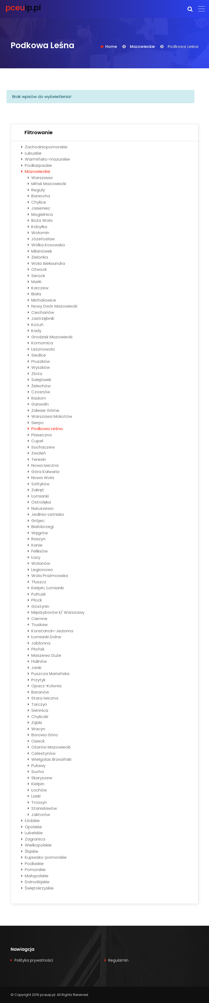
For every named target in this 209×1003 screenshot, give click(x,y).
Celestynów (42, 753)
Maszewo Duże (44, 655)
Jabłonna (39, 643)
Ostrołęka (39, 502)
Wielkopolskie (36, 845)
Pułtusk (37, 594)
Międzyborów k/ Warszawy (56, 612)
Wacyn (36, 729)
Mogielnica (40, 214)
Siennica (38, 710)
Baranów (38, 692)
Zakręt (36, 490)
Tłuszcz (37, 582)
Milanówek (40, 251)
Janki (34, 667)
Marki (34, 281)
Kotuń (36, 324)
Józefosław (41, 239)
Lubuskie (31, 153)
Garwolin (38, 404)
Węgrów (38, 533)
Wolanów (39, 563)
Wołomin (38, 232)
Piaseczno (40, 435)
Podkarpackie (36, 165)
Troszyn (37, 802)
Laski (34, 796)
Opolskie (31, 827)
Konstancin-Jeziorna (50, 631)
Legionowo (40, 569)
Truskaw (38, 624)
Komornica (40, 343)
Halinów (37, 661)
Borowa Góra (43, 735)
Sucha (36, 771)
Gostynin (38, 606)
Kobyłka (37, 226)
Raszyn (36, 539)
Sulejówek (39, 379)
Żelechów (39, 386)
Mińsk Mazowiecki (47, 183)
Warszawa (40, 177)
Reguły (36, 190)
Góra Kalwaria (43, 471)
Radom (37, 398)
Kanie (35, 545)
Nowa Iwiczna (43, 465)
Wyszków (39, 367)
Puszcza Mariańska (48, 673)
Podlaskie (32, 863)
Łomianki (38, 496)
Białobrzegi (41, 526)
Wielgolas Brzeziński (49, 759)
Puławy (36, 765)
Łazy (34, 557)
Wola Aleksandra (46, 263)
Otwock (37, 269)
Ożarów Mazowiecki (49, 747)
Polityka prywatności (33, 960)
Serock (36, 275)
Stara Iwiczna (43, 698)
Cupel (35, 441)
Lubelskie (32, 833)
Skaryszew (40, 778)
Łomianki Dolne (44, 637)
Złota (35, 373)
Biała (34, 294)
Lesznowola (41, 349)
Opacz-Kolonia (45, 686)
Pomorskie (33, 869)
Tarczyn (37, 704)
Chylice (37, 202)
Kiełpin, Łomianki (46, 588)
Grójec (36, 520)
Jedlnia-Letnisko (46, 514)
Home (111, 46)
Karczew (38, 288)
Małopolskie (34, 876)
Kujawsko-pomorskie (44, 857)
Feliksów (38, 551)
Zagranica (33, 839)
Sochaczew (41, 447)
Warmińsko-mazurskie (45, 159)
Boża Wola (40, 220)
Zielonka (38, 257)
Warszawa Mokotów (50, 416)
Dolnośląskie (35, 882)
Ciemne (37, 618)
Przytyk (36, 680)
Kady (34, 330)
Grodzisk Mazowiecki (50, 337)
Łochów (37, 790)
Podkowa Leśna (45, 428)
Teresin (37, 459)
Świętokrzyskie (37, 888)
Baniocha (39, 196)
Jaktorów (39, 814)
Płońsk (36, 649)
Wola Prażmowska (48, 575)
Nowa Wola (41, 477)
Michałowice (42, 300)
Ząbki (35, 722)
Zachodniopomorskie (44, 147)
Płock (35, 600)
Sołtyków (39, 484)
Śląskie (29, 851)
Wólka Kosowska (46, 245)
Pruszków (39, 361)
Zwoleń (37, 453)
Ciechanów (41, 312)
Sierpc (36, 422)
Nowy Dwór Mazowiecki (52, 306)
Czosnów (39, 392)
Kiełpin (36, 784)
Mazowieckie (142, 46)
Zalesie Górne (43, 410)
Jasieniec (39, 208)
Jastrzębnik (41, 318)
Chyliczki (38, 716)
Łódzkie (30, 820)
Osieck (36, 741)
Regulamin (118, 960)
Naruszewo (41, 508)
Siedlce (37, 355)
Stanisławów (42, 808)
